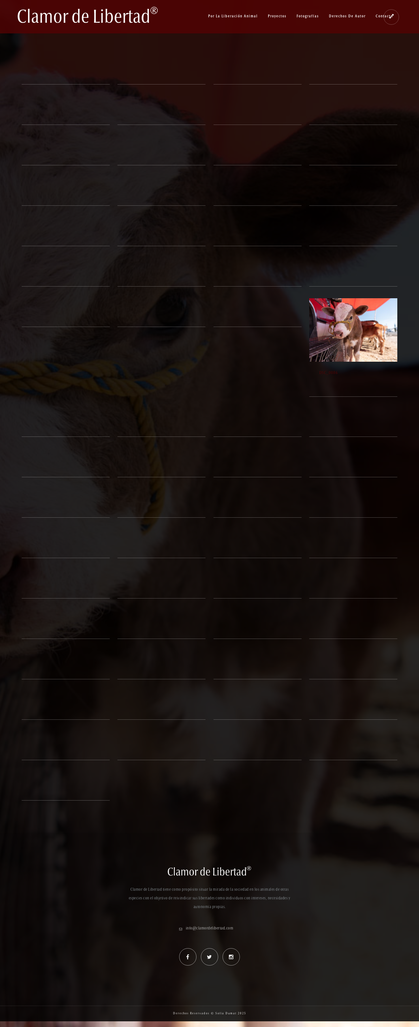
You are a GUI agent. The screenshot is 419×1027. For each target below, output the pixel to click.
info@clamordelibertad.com (210, 928)
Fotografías (308, 16)
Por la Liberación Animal (233, 16)
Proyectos (277, 16)
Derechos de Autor (347, 16)
